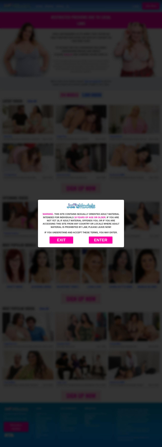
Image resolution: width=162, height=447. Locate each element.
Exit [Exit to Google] (61, 240)
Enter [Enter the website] (100, 240)
